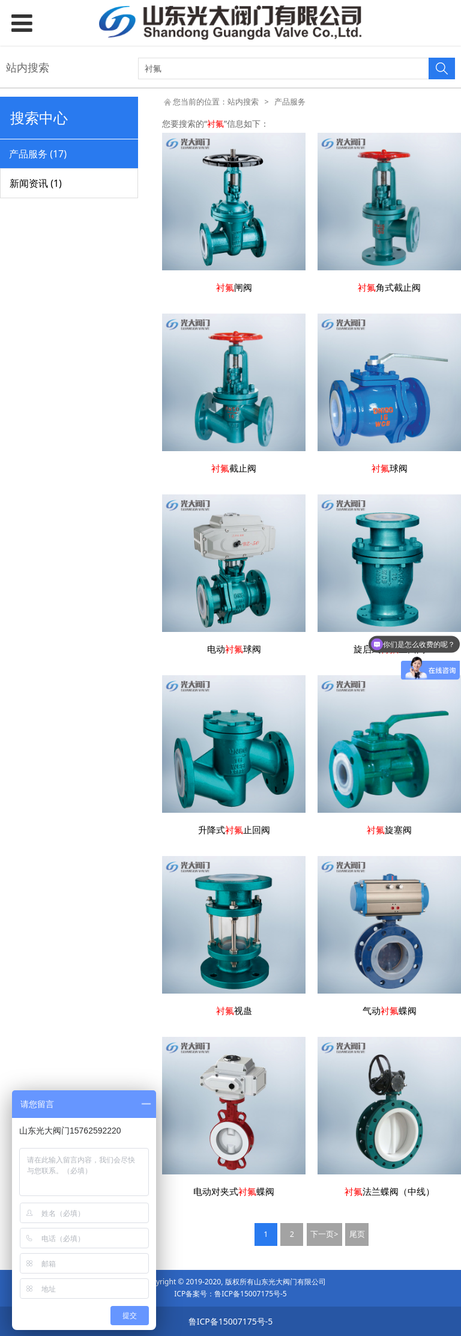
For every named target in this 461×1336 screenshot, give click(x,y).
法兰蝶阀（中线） (390, 1191)
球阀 (390, 468)
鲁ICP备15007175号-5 (250, 1294)
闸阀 (234, 287)
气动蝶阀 (390, 1010)
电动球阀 (234, 649)
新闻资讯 (36, 183)
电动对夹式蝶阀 (233, 1191)
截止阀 (233, 468)
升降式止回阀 (234, 830)
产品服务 (38, 153)
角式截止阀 (389, 287)
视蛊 (234, 1010)
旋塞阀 (389, 830)
